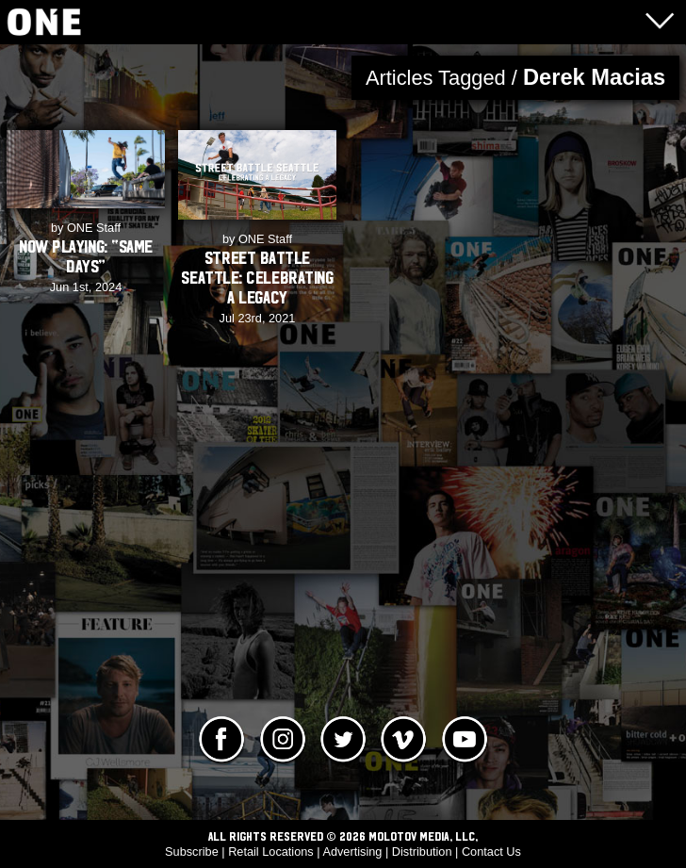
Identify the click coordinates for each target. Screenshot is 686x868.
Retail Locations (271, 851)
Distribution (422, 851)
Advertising (352, 851)
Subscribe (192, 851)
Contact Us (491, 851)
